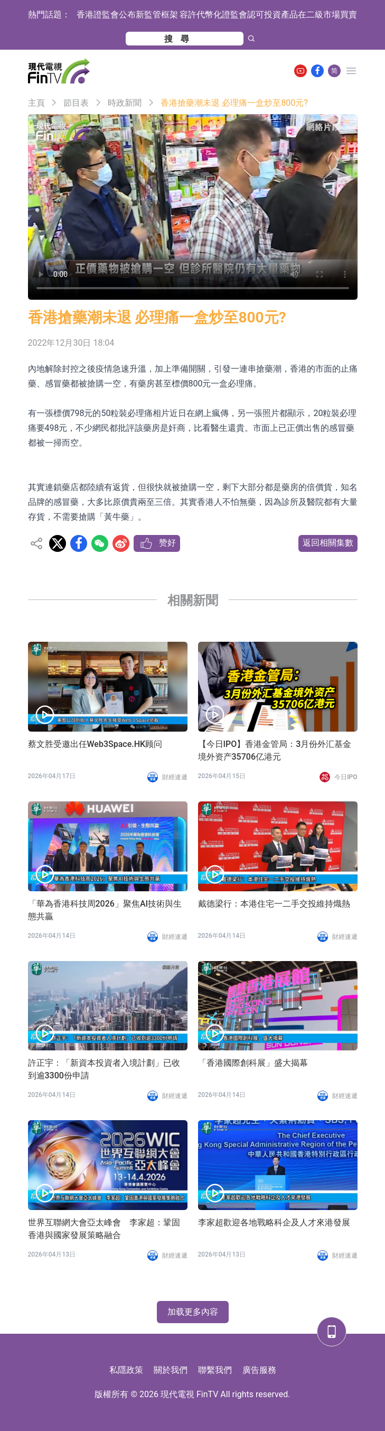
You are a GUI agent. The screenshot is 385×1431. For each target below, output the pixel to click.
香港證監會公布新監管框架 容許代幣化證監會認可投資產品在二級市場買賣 (217, 15)
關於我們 (170, 1370)
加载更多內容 (192, 1312)
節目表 (76, 103)
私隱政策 (126, 1370)
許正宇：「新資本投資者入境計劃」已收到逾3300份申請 (104, 1069)
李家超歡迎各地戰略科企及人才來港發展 (274, 1222)
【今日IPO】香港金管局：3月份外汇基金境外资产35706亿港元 (275, 750)
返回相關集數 (328, 543)
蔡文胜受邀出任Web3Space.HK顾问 (95, 744)
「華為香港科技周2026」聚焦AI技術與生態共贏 (105, 910)
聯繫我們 (215, 1370)
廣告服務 (259, 1370)
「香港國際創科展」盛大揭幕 (253, 1063)
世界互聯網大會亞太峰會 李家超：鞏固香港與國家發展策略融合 (104, 1228)
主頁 (36, 103)
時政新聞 (125, 103)
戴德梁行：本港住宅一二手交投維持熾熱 (274, 904)
